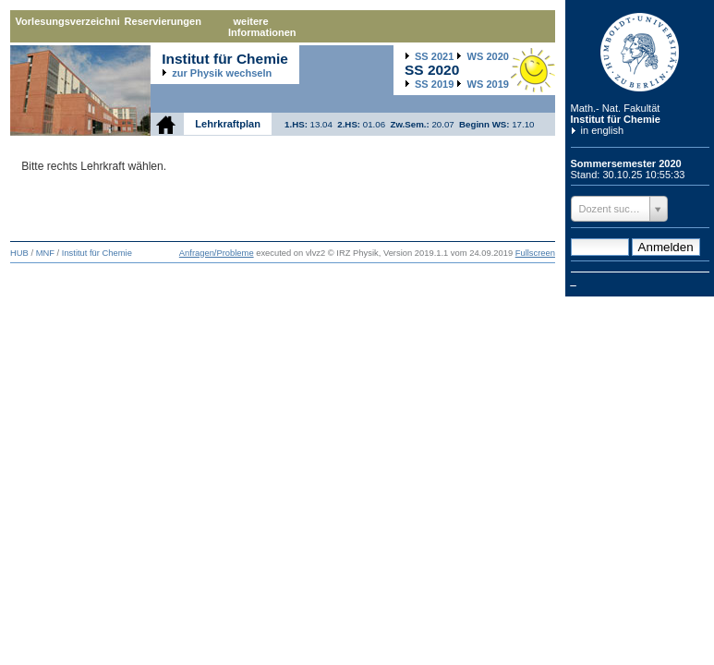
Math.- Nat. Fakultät (615, 108)
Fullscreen (535, 253)
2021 (434, 56)
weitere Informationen (262, 27)
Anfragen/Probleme (216, 253)
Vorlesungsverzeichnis (67, 21)
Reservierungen (163, 21)
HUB (19, 253)
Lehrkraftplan (227, 123)
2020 (488, 56)
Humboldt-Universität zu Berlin (640, 52)
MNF (45, 253)
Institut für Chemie (615, 119)
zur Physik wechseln (222, 73)
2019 (434, 84)
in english (602, 130)
